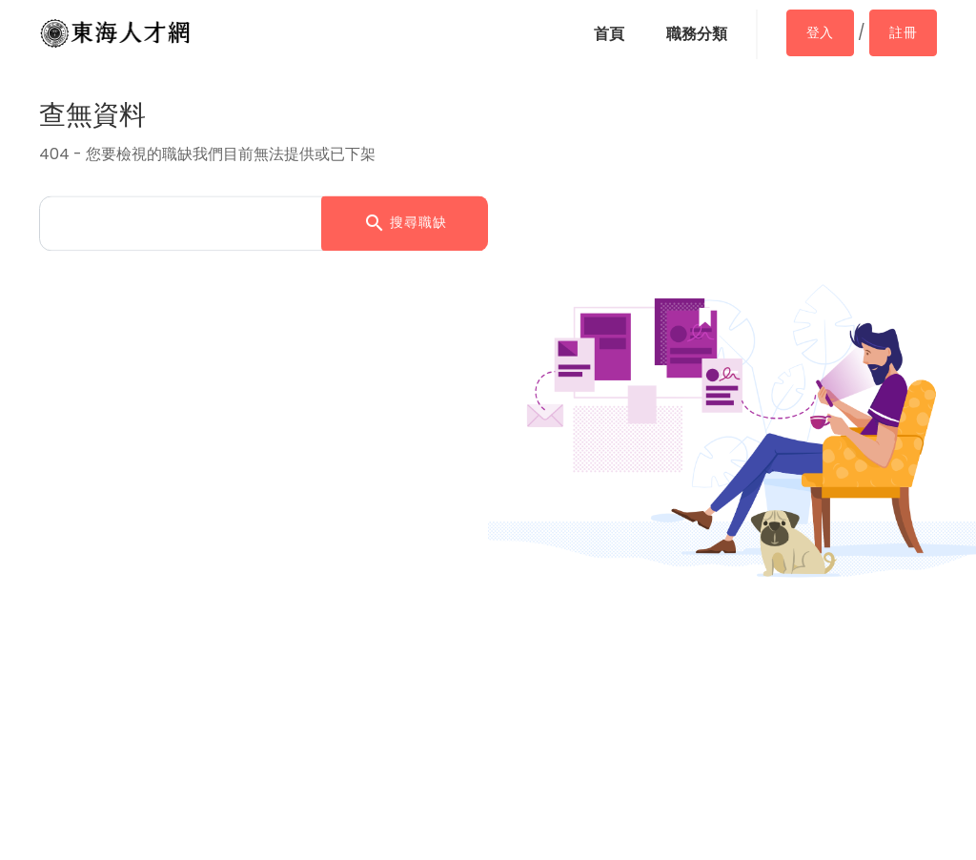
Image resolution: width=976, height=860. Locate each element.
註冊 (903, 32)
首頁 (609, 34)
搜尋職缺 (405, 224)
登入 (820, 32)
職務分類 (696, 34)
